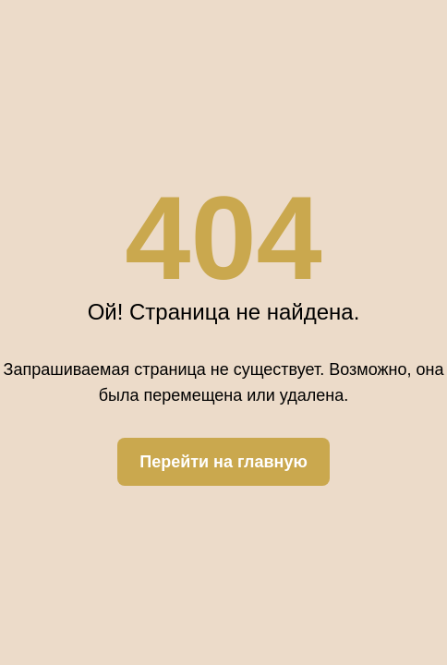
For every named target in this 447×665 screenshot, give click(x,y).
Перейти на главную (223, 462)
